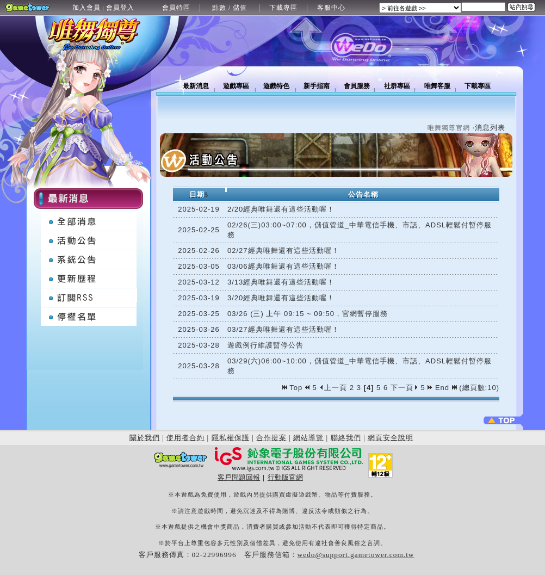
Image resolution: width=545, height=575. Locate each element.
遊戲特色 (276, 86)
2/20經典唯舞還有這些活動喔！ (281, 209)
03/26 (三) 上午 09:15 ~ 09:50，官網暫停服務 (307, 314)
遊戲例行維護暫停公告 (265, 345)
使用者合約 (185, 438)
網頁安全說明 (390, 438)
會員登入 (120, 7)
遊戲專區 (236, 86)
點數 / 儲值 (229, 7)
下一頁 (404, 388)
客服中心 (331, 7)
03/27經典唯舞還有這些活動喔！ (283, 329)
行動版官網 (285, 477)
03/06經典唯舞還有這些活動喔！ (283, 266)
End (446, 388)
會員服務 (357, 86)
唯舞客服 (437, 86)
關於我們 (144, 438)
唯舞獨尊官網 (449, 128)
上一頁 (333, 388)
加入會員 (86, 7)
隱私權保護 (231, 438)
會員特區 (176, 7)
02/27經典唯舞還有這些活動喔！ (283, 250)
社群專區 (397, 86)
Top (293, 388)
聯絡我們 (346, 438)
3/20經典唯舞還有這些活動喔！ (281, 298)
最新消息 (196, 86)
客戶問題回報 (239, 477)
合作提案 (271, 438)
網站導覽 (308, 438)
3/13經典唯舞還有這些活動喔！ (281, 282)
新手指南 (317, 86)
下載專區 (283, 7)
